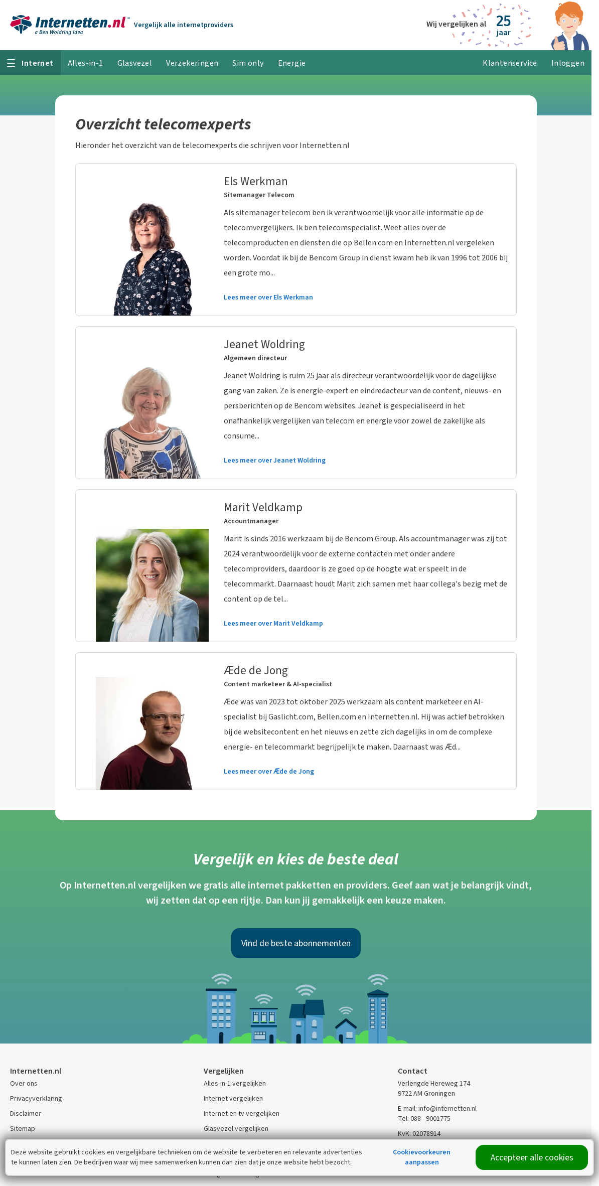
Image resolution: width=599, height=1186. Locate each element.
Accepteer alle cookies (532, 1157)
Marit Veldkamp (263, 507)
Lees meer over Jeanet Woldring (275, 460)
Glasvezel (135, 63)
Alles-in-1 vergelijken (235, 1083)
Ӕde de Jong (256, 670)
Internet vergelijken (233, 1098)
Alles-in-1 (85, 63)
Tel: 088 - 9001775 (424, 1118)
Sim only (247, 63)
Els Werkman (256, 181)
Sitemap (22, 1128)
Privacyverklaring (36, 1098)
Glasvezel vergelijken (236, 1128)
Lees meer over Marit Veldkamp (273, 623)
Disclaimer (25, 1113)
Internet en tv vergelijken (241, 1113)
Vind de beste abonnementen (296, 943)
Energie (292, 63)
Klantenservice (510, 63)
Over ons (24, 1083)
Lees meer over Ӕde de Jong (269, 771)
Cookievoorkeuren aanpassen (422, 1157)
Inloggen (567, 63)
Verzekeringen (192, 63)
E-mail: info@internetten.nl (437, 1108)
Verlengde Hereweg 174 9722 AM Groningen (434, 1088)
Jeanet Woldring (264, 344)
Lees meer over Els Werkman (268, 297)
